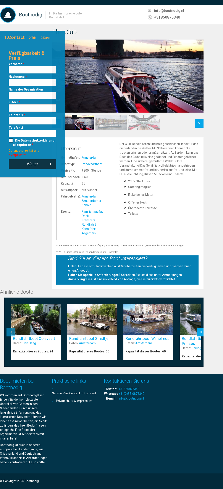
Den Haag (29, 343)
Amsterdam (90, 157)
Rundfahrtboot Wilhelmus (148, 338)
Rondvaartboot (92, 164)
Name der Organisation (26, 89)
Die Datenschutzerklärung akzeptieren (34, 143)
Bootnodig (30, 15)
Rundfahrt (89, 224)
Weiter (32, 164)
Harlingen (198, 348)
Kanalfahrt (89, 229)
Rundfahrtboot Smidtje (88, 338)
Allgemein (89, 233)
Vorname (16, 64)
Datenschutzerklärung (24, 150)
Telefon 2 (16, 127)
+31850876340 (167, 17)
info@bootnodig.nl (169, 11)
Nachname (18, 76)
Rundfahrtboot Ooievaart (34, 338)
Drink (85, 216)
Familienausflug (92, 211)
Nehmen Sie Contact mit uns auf (74, 393)
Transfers (88, 220)
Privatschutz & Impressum (74, 401)
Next (199, 121)
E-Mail (14, 102)
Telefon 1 (17, 115)
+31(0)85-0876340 (131, 393)
